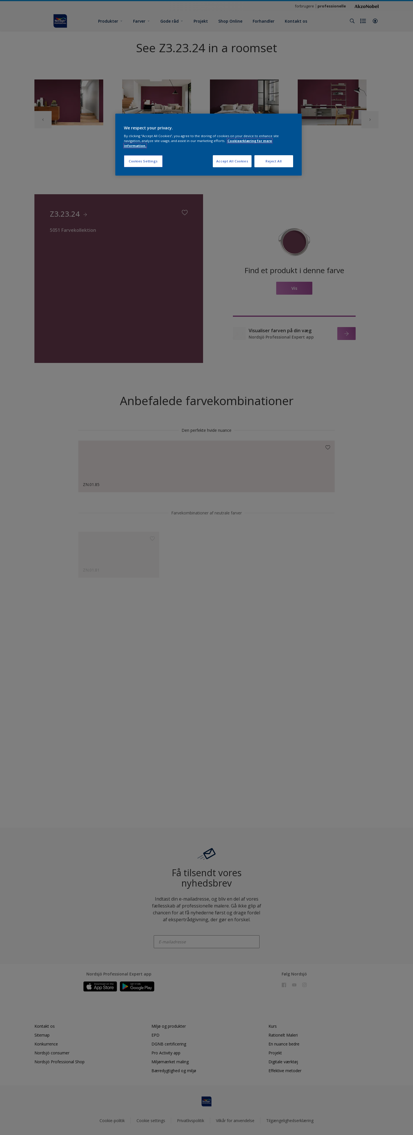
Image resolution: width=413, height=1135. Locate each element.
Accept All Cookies (232, 161)
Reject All (274, 161)
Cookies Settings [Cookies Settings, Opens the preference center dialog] (143, 161)
